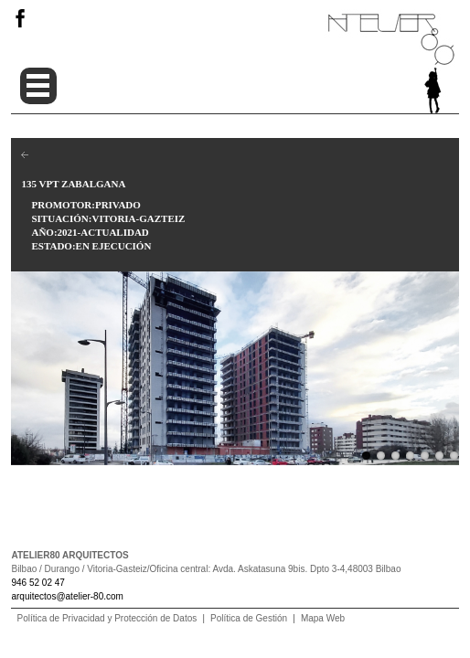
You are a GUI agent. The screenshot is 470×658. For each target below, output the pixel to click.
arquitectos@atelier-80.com (67, 596)
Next (445, 363)
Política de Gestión (248, 618)
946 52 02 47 (37, 583)
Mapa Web (323, 618)
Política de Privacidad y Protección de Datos (106, 618)
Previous (24, 363)
